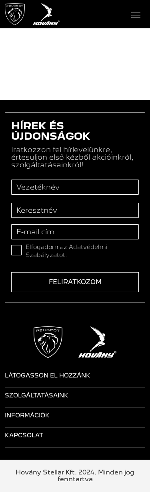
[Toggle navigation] (102, 14)
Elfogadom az (67, 251)
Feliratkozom (75, 282)
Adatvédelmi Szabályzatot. (67, 251)
